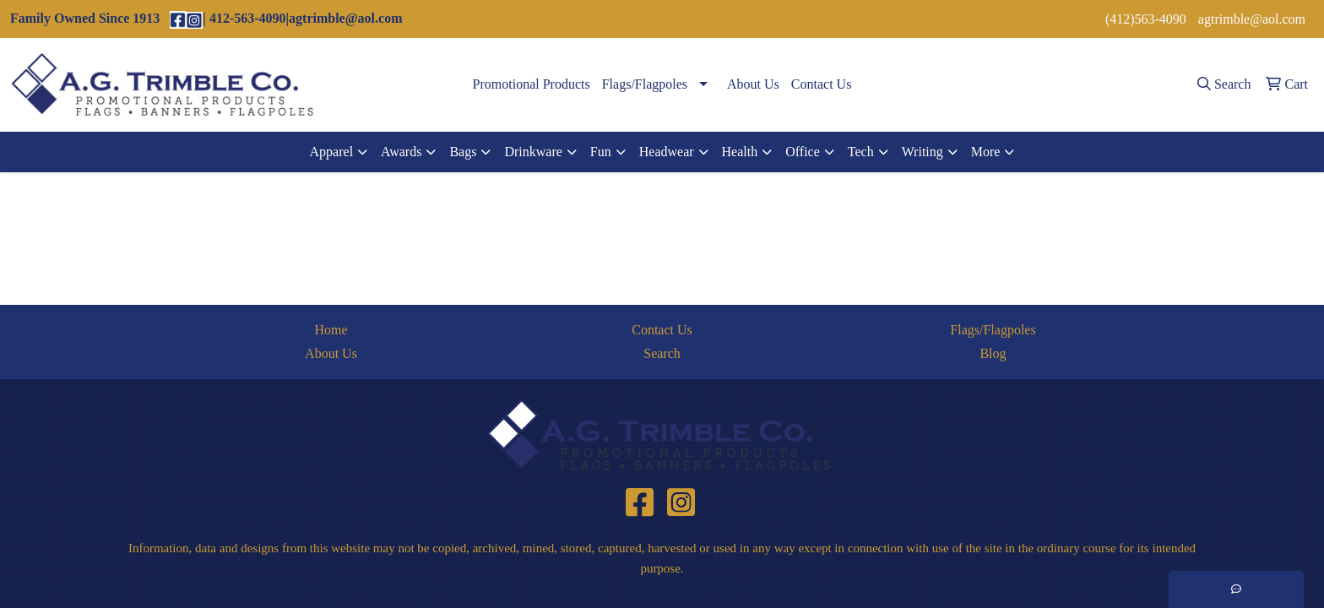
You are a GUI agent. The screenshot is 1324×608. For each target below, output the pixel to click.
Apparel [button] (332, 151)
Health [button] (740, 151)
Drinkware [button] (533, 151)
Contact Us (821, 84)
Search (662, 353)
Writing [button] (922, 151)
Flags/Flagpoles (644, 84)
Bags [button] (462, 151)
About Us (753, 84)
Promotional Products (531, 84)
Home (330, 330)
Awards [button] (401, 151)
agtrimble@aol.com (1251, 19)
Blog (992, 353)
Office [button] (802, 151)
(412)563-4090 (1145, 19)
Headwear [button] (666, 151)
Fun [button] (600, 151)
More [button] (986, 151)
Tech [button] (861, 151)
